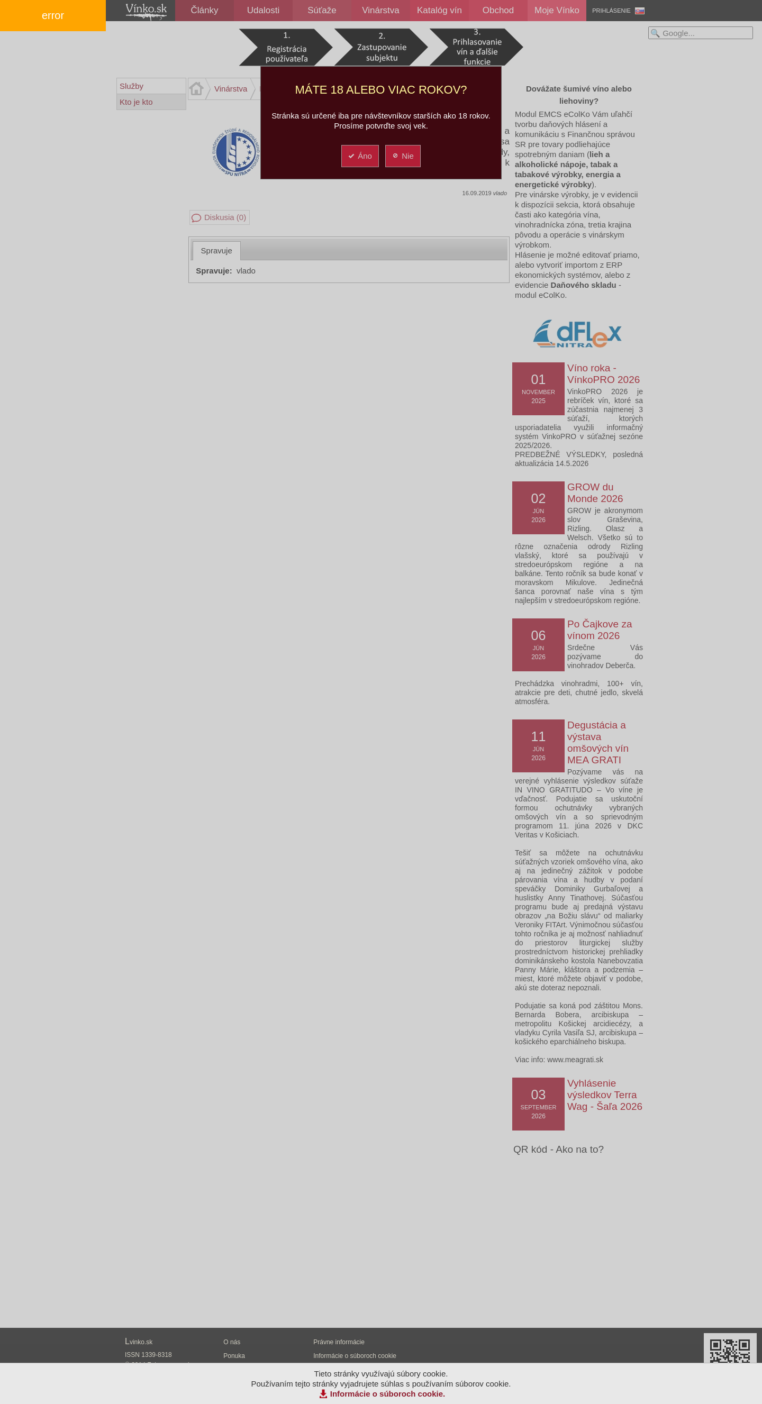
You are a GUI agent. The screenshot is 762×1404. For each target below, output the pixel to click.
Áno (359, 155)
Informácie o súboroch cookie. (388, 1393)
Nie (402, 155)
